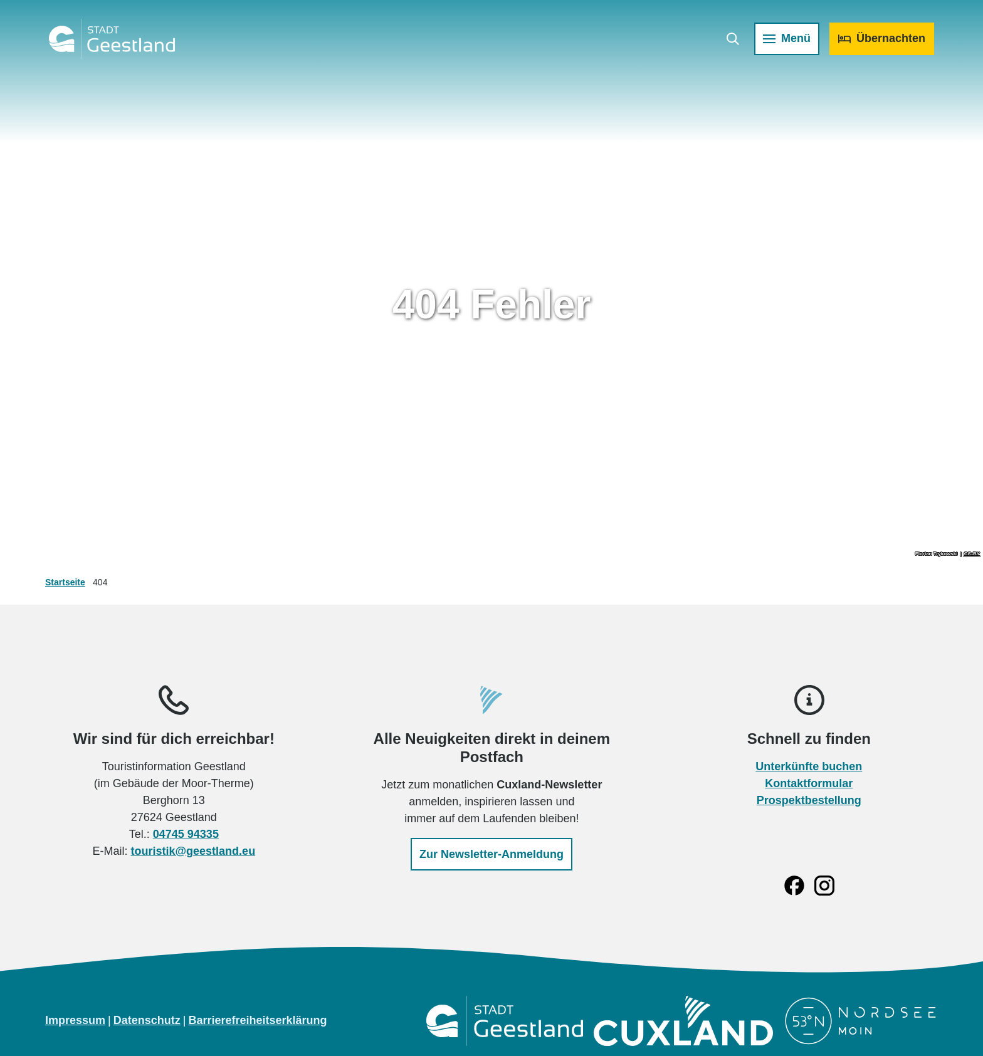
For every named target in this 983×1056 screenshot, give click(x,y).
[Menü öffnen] (785, 40)
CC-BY (972, 554)
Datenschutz (147, 1020)
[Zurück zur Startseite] (113, 40)
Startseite (65, 582)
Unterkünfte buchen (809, 766)
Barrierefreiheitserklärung (257, 1020)
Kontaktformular (809, 783)
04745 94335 (186, 834)
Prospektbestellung (809, 800)
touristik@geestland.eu (193, 851)
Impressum (75, 1020)
